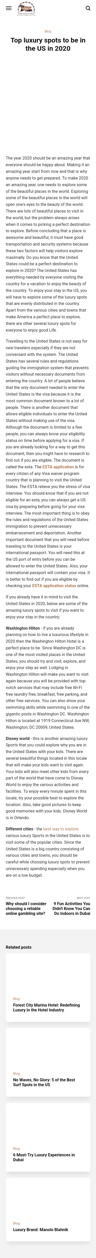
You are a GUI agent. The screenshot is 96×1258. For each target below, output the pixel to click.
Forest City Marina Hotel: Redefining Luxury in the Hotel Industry (46, 969)
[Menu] (9, 8)
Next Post (69, 867)
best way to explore (61, 789)
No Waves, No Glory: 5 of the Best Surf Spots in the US (44, 1044)
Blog (48, 31)
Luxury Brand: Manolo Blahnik (41, 1191)
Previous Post (27, 867)
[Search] (88, 8)
